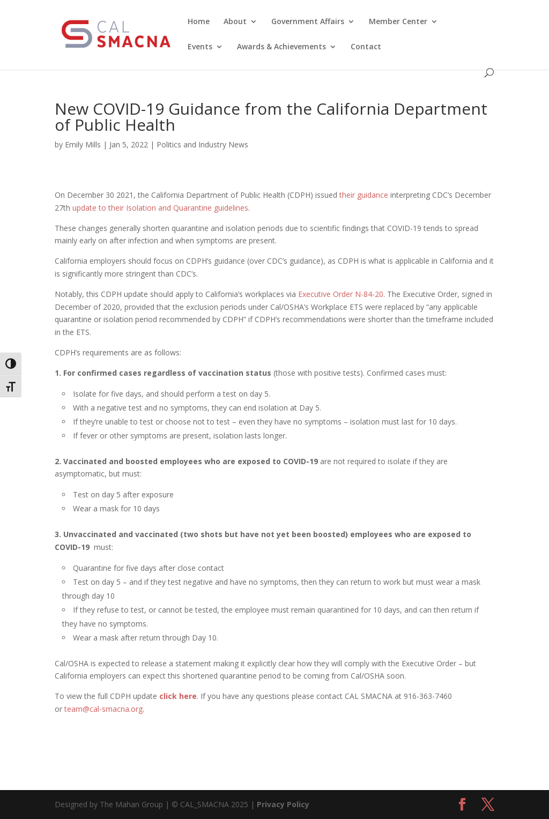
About (235, 22)
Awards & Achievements (281, 47)
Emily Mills (83, 144)
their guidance (363, 195)
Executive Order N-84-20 (340, 294)
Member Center (398, 22)
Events (200, 47)
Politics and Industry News (202, 144)
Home (199, 22)
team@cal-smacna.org (103, 709)
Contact (366, 47)
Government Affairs (307, 22)
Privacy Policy (283, 804)
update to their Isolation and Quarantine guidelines (160, 208)
